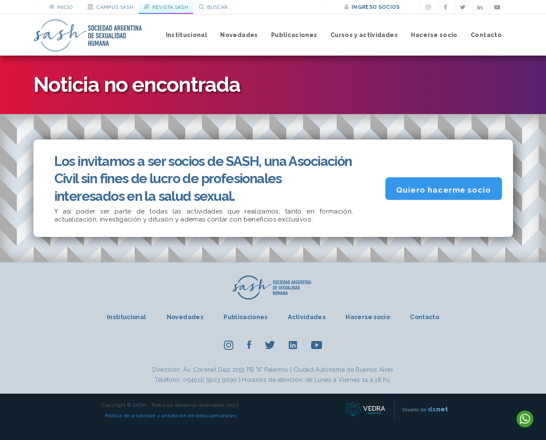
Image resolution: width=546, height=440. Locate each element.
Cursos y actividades (364, 35)
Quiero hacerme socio (444, 189)
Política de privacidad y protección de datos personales (170, 416)
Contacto (486, 35)
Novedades (239, 35)
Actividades (306, 317)
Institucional (187, 35)
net (438, 409)
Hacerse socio (434, 35)
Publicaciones (294, 35)
